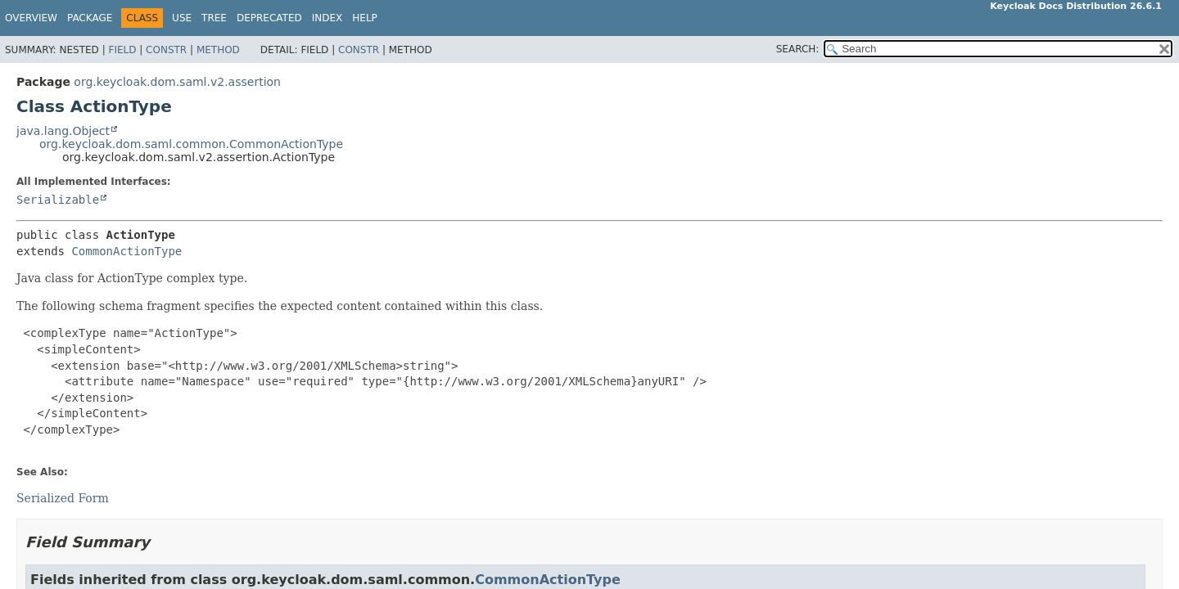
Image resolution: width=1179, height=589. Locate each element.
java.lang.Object (63, 130)
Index (327, 18)
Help (364, 18)
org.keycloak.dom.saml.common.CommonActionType (191, 144)
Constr (166, 50)
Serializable (57, 199)
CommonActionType (126, 251)
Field (122, 50)
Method (218, 50)
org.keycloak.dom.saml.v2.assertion (177, 81)
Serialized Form (62, 498)
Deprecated (269, 18)
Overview (31, 18)
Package (89, 18)
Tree (214, 18)
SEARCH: (798, 49)
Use (182, 18)
